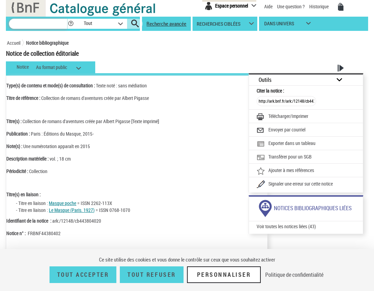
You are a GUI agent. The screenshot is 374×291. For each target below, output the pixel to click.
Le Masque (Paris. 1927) (72, 210)
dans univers (279, 25)
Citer (270, 90)
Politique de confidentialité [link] (294, 275)
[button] (71, 24)
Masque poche (62, 203)
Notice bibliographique (47, 43)
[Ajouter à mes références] (285, 171)
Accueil (13, 43)
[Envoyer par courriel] (281, 130)
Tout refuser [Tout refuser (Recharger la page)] (151, 275)
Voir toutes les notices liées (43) (286, 226)
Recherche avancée (166, 23)
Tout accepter (83, 275)
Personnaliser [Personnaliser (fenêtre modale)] (224, 275)
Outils (265, 80)
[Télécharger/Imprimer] (282, 117)
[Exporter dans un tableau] (286, 144)
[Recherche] (38, 24)
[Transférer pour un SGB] (284, 157)
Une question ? (291, 6)
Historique (319, 6)
